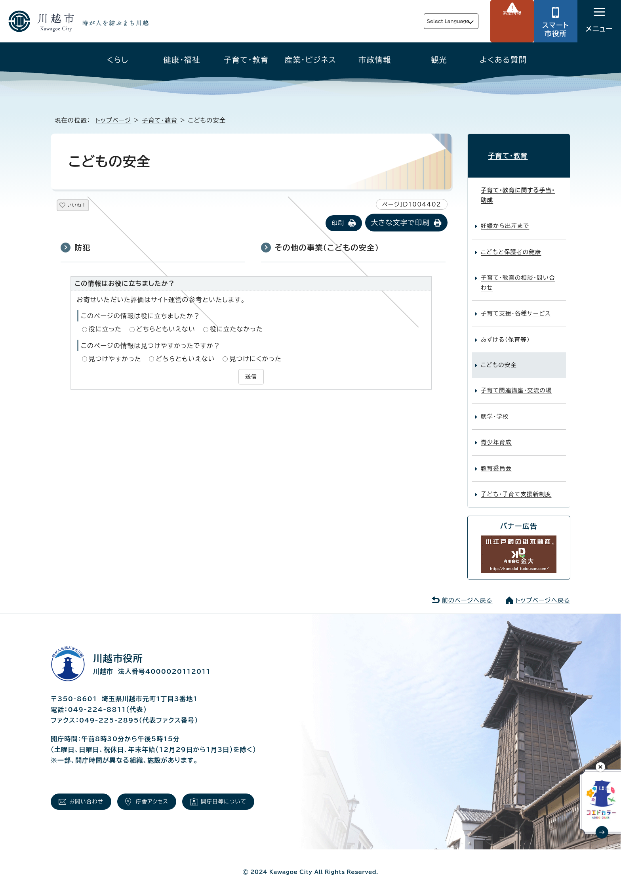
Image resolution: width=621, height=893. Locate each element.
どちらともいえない (165, 330)
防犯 (82, 248)
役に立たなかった (236, 330)
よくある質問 (503, 59)
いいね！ (86, 206)
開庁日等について (248, 797)
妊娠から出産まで (505, 219)
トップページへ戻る (543, 594)
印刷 (337, 224)
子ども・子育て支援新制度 (516, 488)
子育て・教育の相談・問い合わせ (518, 276)
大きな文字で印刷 (400, 223)
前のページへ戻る (467, 594)
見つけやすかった (115, 359)
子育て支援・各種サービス (516, 307)
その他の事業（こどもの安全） (327, 248)
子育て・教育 (246, 59)
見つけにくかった (255, 359)
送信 (251, 376)
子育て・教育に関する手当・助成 (518, 188)
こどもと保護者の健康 (511, 245)
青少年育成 (496, 436)
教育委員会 (496, 462)
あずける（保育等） (505, 333)
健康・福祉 (182, 59)
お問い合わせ (91, 797)
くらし (118, 59)
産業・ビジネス (310, 59)
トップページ (113, 120)
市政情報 (374, 59)
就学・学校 (495, 410)
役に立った (105, 330)
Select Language (429, 21)
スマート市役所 (555, 29)
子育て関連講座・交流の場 (516, 384)
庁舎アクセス (167, 797)
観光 (439, 59)
